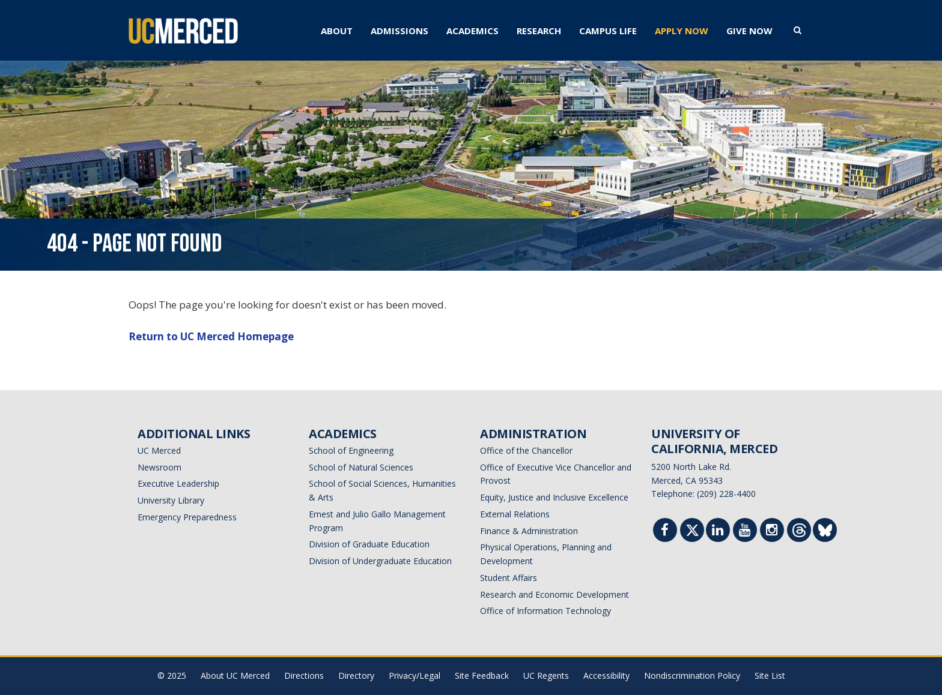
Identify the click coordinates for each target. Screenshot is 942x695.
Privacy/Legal (414, 675)
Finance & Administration (529, 531)
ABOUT (337, 31)
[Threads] (799, 532)
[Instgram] (772, 531)
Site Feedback (482, 675)
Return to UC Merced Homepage (211, 336)
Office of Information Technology (545, 610)
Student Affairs (508, 577)
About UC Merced (235, 675)
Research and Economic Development (554, 594)
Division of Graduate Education (369, 544)
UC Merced (159, 450)
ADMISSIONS (399, 31)
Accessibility (606, 675)
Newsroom (159, 467)
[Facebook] (665, 531)
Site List (770, 675)
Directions (304, 675)
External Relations (515, 514)
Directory (356, 675)
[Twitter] (692, 532)
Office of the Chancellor (526, 450)
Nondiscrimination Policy (692, 675)
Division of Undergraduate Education (380, 561)
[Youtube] (745, 531)
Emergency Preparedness (187, 517)
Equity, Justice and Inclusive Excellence (554, 497)
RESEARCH (539, 31)
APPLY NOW (681, 31)
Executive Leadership (178, 483)
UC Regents (546, 675)
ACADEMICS (472, 31)
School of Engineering (351, 450)
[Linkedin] (718, 531)
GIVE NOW (749, 31)
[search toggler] (797, 29)
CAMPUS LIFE (608, 31)
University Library (171, 500)
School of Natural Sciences (361, 467)
